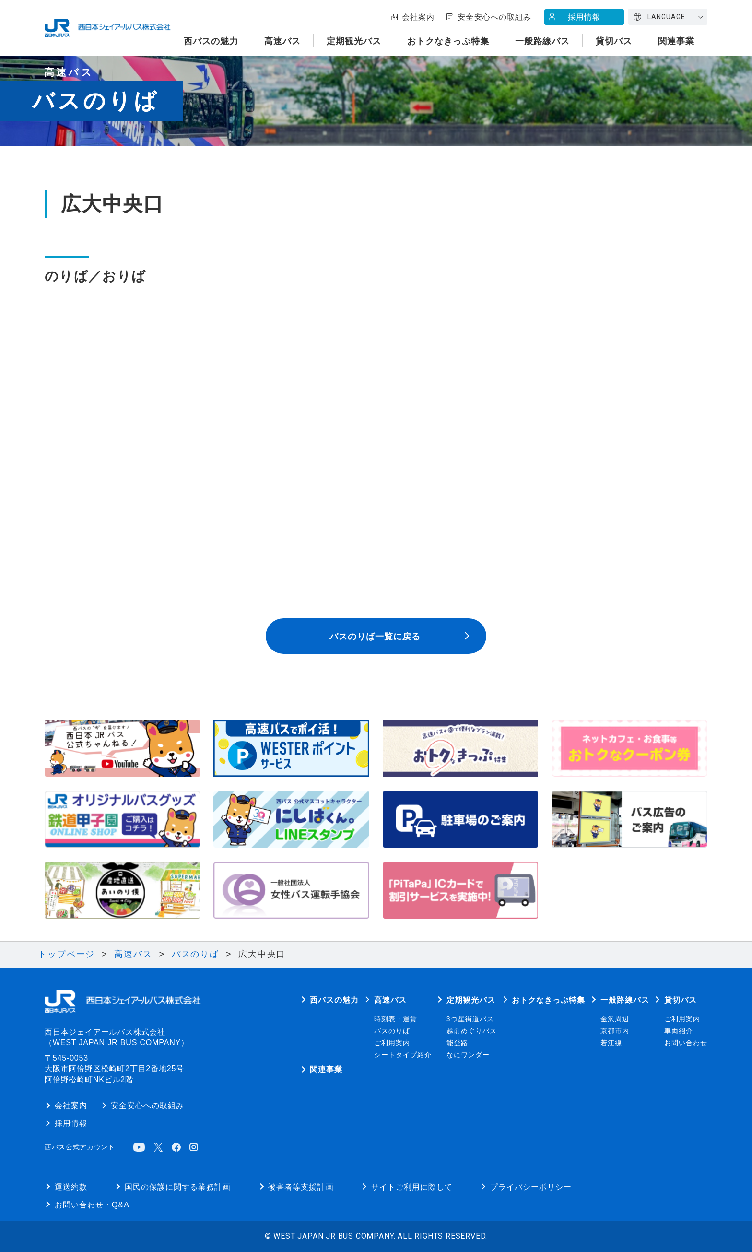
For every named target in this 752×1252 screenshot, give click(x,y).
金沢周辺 (614, 1019)
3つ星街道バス (470, 1019)
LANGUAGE (666, 17)
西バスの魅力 (211, 41)
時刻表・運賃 (395, 1019)
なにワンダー (468, 1055)
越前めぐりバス (471, 1031)
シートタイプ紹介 (403, 1055)
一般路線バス (542, 41)
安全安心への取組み (494, 16)
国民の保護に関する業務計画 (178, 1186)
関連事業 (676, 41)
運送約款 (71, 1186)
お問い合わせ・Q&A (92, 1204)
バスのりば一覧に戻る (375, 636)
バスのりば (195, 954)
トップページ (66, 954)
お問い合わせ (685, 1043)
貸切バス (614, 41)
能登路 (457, 1043)
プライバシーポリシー (531, 1186)
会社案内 (418, 16)
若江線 (611, 1043)
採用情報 (584, 16)
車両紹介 (678, 1031)
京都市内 (614, 1031)
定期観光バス (354, 41)
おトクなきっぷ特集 (448, 41)
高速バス (282, 41)
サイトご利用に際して (412, 1186)
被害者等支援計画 (300, 1186)
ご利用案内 (392, 1043)
